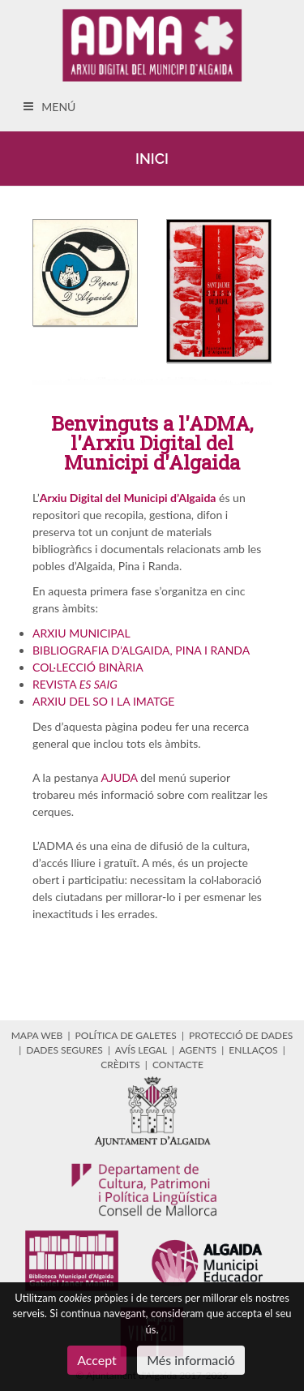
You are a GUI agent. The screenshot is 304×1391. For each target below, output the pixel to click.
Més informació (191, 1359)
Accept (97, 1359)
